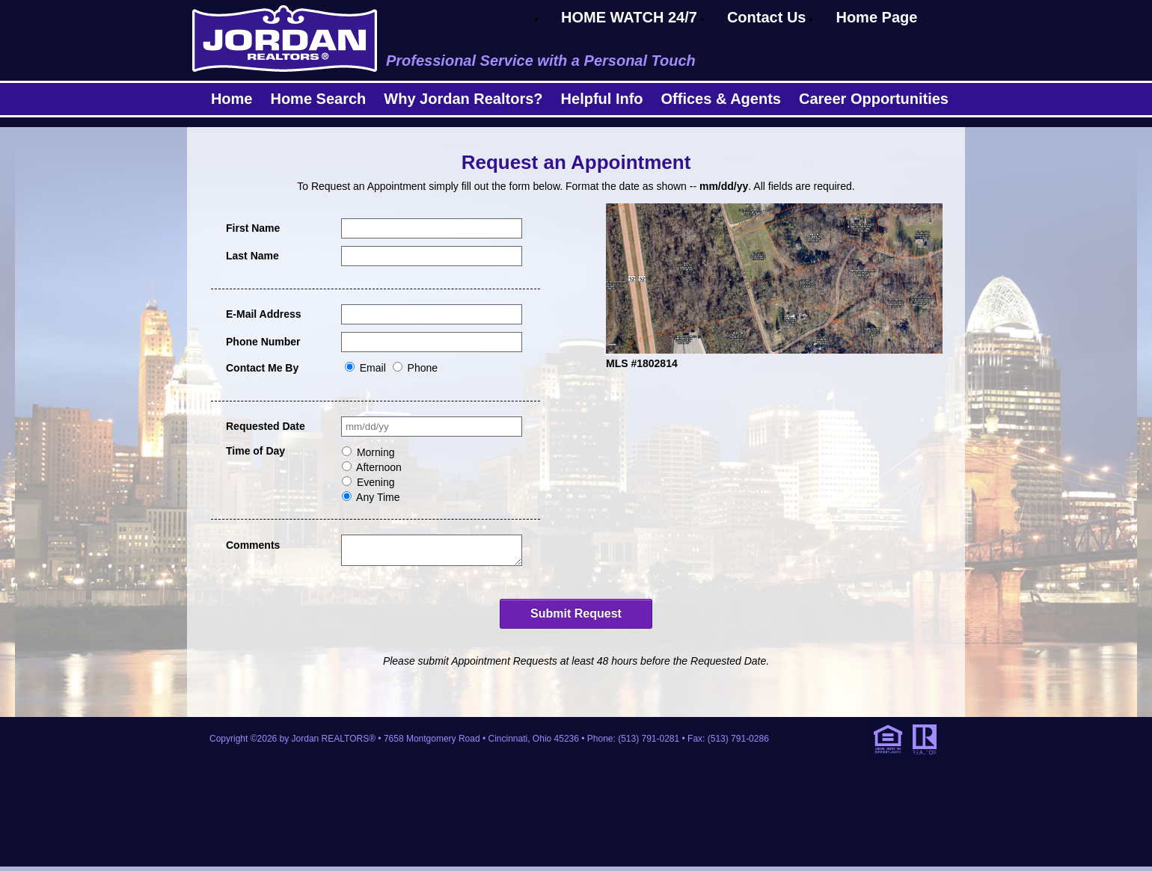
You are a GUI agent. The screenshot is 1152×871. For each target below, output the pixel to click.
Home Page (876, 17)
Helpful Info (602, 98)
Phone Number (263, 342)
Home (232, 98)
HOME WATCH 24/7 (629, 17)
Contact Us (766, 17)
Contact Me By (262, 368)
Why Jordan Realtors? (463, 98)
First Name (253, 228)
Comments (253, 545)
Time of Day (255, 451)
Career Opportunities (874, 98)
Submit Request (576, 618)
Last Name (252, 256)
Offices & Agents (721, 98)
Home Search (318, 98)
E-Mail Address (263, 314)
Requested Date (265, 426)
